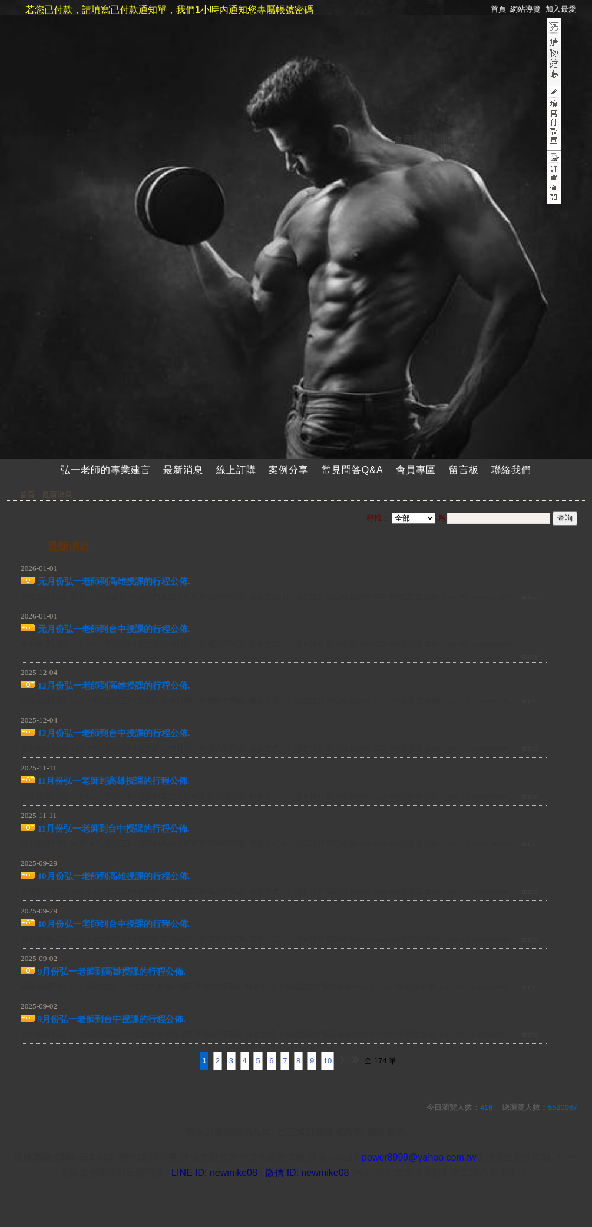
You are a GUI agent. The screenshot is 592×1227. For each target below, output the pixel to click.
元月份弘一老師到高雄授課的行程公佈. (114, 581)
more (530, 596)
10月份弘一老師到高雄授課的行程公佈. (114, 876)
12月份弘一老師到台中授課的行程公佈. (114, 733)
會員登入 (412, 140)
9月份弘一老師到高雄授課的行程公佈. (112, 971)
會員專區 (416, 470)
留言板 (464, 470)
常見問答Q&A (352, 470)
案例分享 (289, 470)
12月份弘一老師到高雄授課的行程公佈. (114, 685)
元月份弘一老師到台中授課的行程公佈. (114, 629)
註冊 (443, 140)
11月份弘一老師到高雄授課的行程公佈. (114, 781)
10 (327, 1060)
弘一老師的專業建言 (106, 470)
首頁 (27, 494)
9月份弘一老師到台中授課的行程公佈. (112, 1019)
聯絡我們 (511, 470)
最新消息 (183, 470)
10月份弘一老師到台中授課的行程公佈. (114, 924)
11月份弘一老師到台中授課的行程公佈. (114, 828)
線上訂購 (236, 470)
